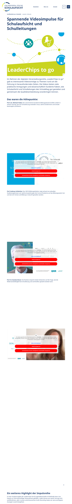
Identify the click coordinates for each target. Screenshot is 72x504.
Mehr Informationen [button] (36, 167)
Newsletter (36, 6)
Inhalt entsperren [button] (36, 171)
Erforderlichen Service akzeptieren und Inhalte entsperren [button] (36, 175)
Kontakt (55, 6)
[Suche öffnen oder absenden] (64, 6)
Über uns (46, 6)
